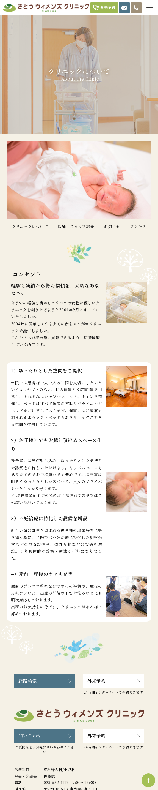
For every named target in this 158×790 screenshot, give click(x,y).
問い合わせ (29, 735)
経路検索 (27, 681)
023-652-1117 (56, 782)
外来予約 (96, 681)
